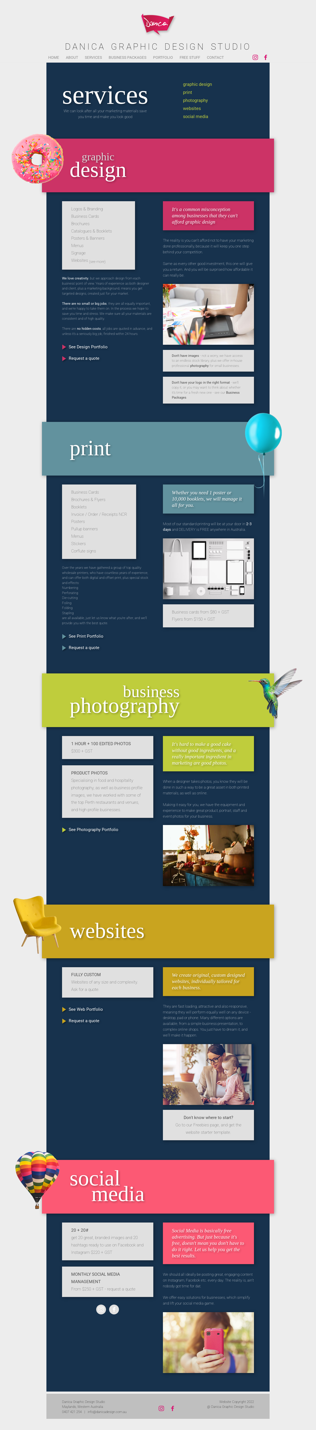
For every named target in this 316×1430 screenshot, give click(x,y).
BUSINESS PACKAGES (127, 57)
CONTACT (215, 57)
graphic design (197, 84)
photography (195, 100)
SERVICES (93, 57)
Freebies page (206, 1125)
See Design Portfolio (88, 347)
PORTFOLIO (163, 57)
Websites (88, 260)
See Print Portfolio (86, 636)
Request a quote (84, 358)
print (187, 92)
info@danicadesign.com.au (107, 1412)
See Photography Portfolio (93, 829)
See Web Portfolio (86, 1009)
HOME (53, 57)
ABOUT (72, 57)
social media (195, 116)
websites (192, 108)
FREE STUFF (190, 57)
